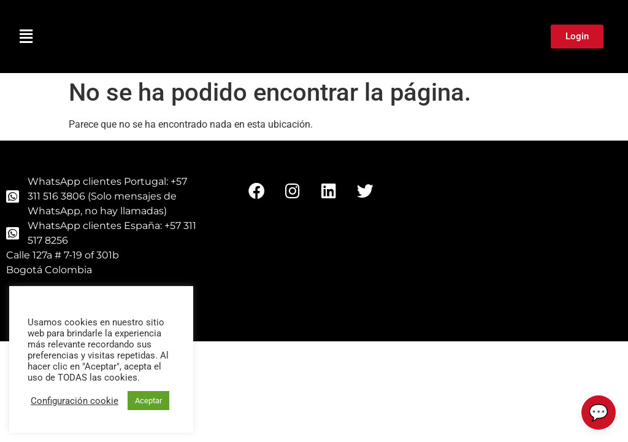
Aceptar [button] (148, 400)
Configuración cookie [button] (74, 400)
